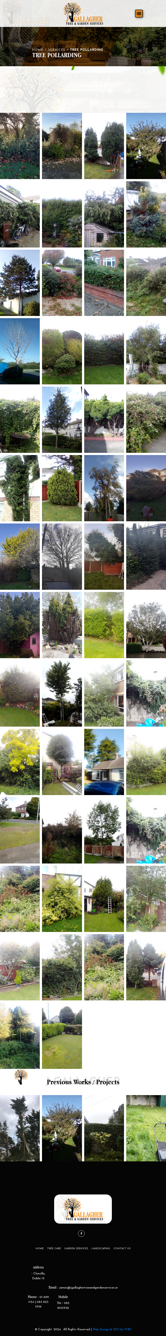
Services (56, 50)
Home (37, 50)
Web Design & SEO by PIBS (112, 1329)
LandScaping (101, 1248)
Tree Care (54, 1248)
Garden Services (76, 1248)
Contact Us (122, 1248)
